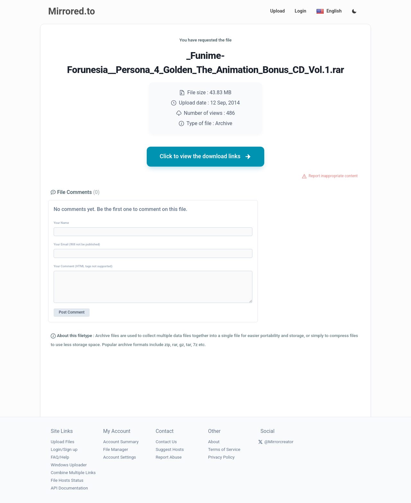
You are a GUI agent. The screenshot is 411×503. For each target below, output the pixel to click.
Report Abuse (169, 457)
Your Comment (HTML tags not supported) (83, 266)
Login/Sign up (64, 449)
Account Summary (120, 441)
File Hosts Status (67, 480)
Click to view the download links (205, 156)
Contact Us (166, 441)
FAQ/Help (60, 457)
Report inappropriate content (333, 176)
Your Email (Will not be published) (77, 244)
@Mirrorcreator (278, 441)
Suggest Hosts (170, 449)
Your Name (61, 222)
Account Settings (119, 457)
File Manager (115, 449)
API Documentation (69, 488)
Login (300, 11)
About (214, 441)
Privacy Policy (221, 457)
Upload (277, 11)
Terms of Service (224, 449)
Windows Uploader (69, 464)
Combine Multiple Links (73, 472)
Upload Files (62, 441)
